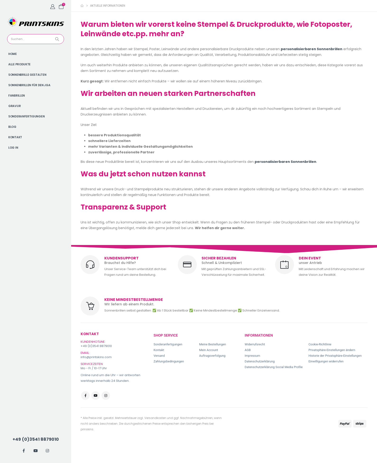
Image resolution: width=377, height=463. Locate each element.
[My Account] (52, 6)
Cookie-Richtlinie (319, 344)
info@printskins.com (96, 357)
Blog (12, 127)
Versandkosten (155, 418)
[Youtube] (35, 450)
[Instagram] (47, 450)
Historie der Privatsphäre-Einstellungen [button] (335, 355)
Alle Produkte (19, 64)
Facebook (85, 395)
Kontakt (15, 137)
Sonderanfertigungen (26, 116)
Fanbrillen (16, 95)
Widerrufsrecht (255, 344)
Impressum (252, 355)
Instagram (105, 395)
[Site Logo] (35, 22)
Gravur (14, 106)
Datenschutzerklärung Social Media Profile (274, 367)
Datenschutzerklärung (260, 361)
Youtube (95, 395)
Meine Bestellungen (212, 344)
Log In (13, 148)
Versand (159, 355)
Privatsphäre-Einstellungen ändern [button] (331, 350)
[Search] (57, 39)
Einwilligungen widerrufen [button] (326, 361)
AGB (248, 350)
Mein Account (208, 350)
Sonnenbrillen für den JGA (29, 85)
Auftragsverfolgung (212, 355)
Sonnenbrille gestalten (27, 75)
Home (12, 54)
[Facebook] (23, 450)
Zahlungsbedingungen (169, 361)
